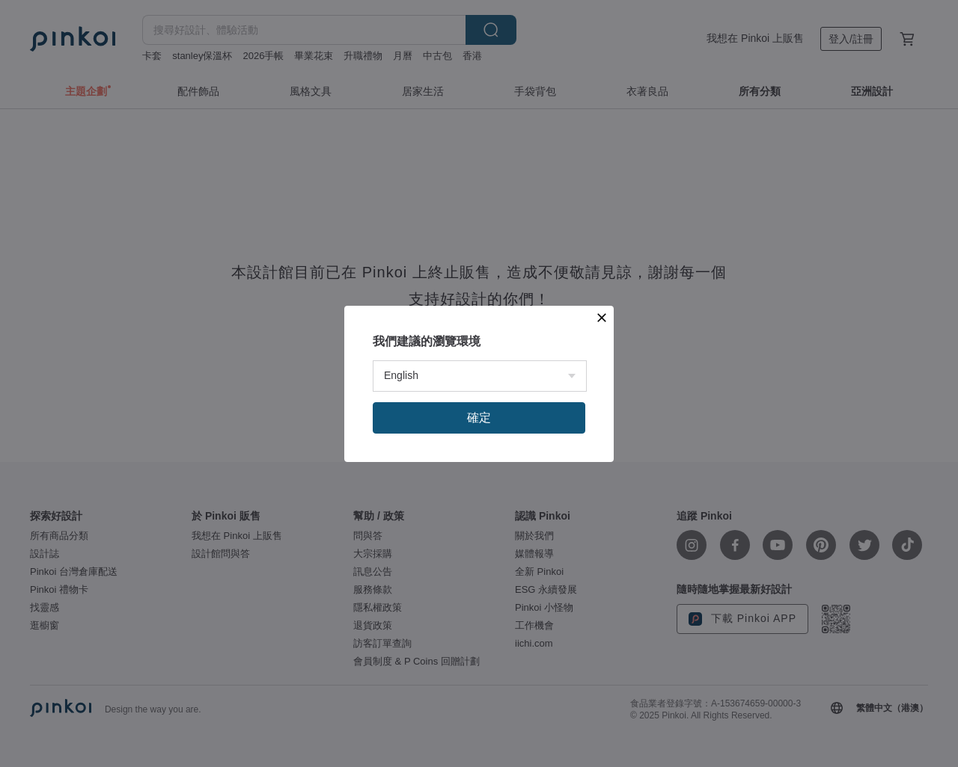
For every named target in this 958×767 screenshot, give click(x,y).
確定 (479, 417)
